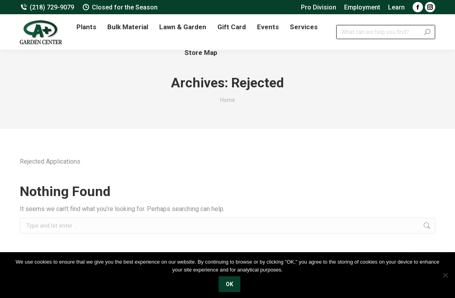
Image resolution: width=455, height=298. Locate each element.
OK (229, 284)
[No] (445, 275)
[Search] (385, 32)
